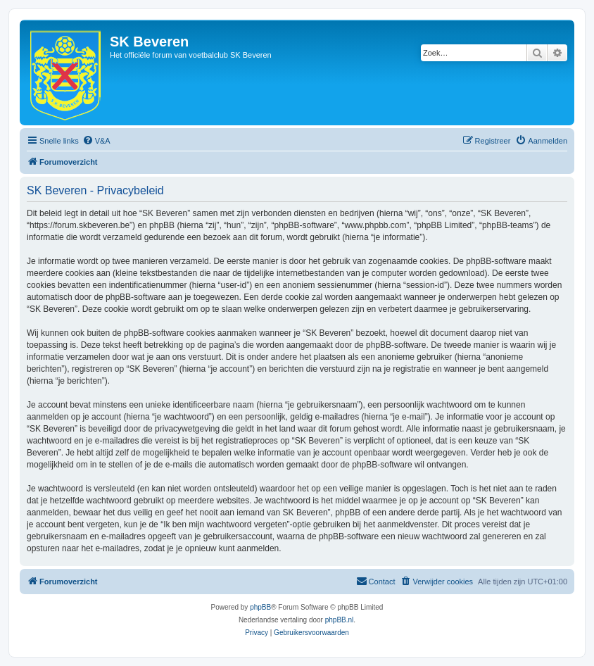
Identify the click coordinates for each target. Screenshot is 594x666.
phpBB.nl (339, 620)
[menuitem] (96, 140)
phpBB (260, 607)
